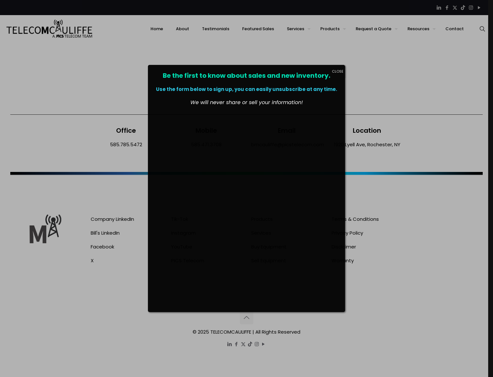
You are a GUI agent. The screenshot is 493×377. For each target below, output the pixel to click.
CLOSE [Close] (337, 71)
